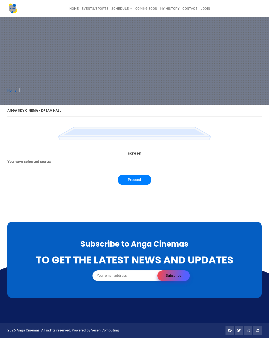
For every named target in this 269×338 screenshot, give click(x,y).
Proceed (134, 180)
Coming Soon (146, 9)
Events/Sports (95, 9)
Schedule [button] (121, 9)
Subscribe (173, 276)
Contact (190, 9)
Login (205, 9)
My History (170, 9)
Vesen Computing (105, 330)
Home (74, 9)
